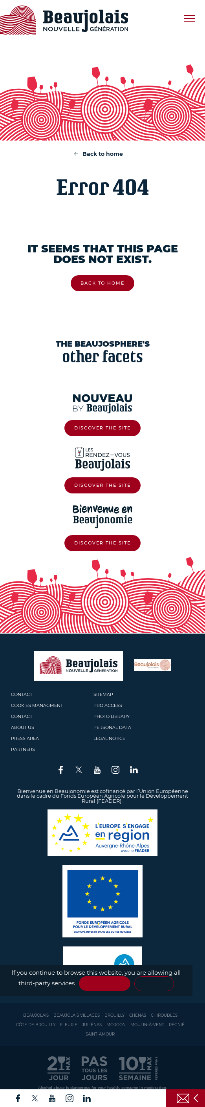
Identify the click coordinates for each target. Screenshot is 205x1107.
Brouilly (114, 1015)
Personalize (154, 983)
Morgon (116, 1024)
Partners (23, 749)
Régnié (177, 1024)
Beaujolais (36, 1015)
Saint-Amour (100, 1034)
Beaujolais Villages (76, 1015)
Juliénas (92, 1024)
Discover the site (102, 428)
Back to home (102, 153)
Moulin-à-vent (147, 1024)
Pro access (107, 705)
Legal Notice (109, 738)
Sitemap (103, 694)
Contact (21, 694)
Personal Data (112, 727)
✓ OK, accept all (104, 983)
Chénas (137, 1015)
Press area (25, 738)
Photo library (111, 716)
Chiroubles (164, 1015)
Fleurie (68, 1024)
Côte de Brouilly (35, 1024)
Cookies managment (37, 705)
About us (22, 727)
